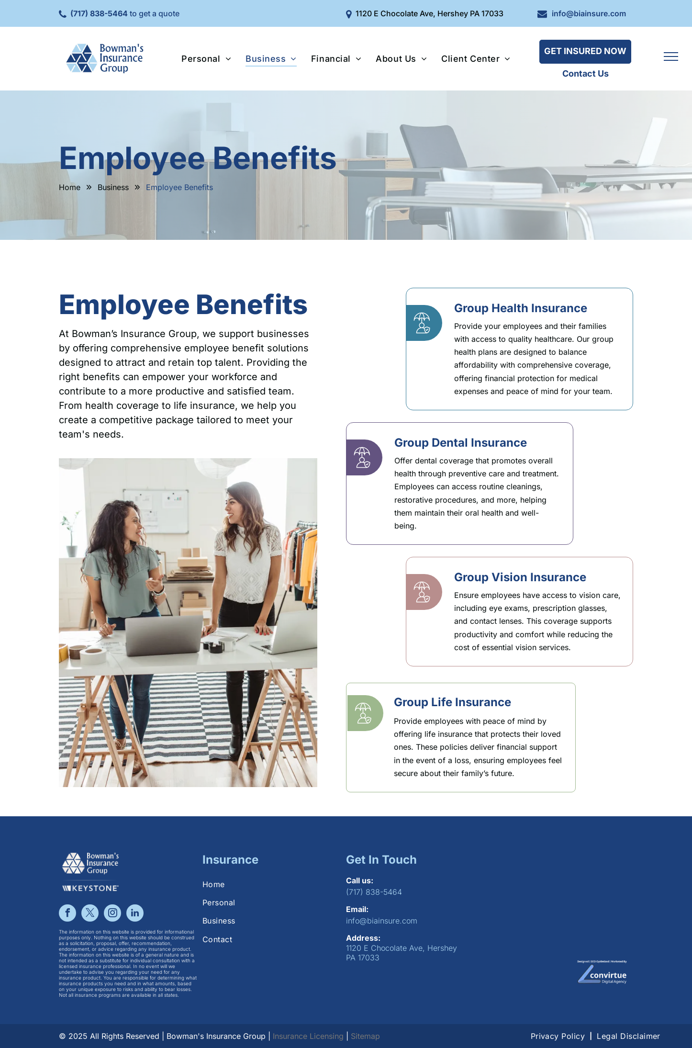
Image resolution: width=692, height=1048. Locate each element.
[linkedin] (135, 914)
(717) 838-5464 (99, 13)
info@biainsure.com (589, 13)
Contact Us (585, 73)
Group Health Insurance (520, 308)
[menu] (671, 56)
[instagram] (112, 914)
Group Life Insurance (452, 702)
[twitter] (90, 914)
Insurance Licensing (308, 1036)
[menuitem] (206, 58)
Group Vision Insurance (520, 577)
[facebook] (67, 914)
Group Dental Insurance (460, 443)
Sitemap (365, 1036)
